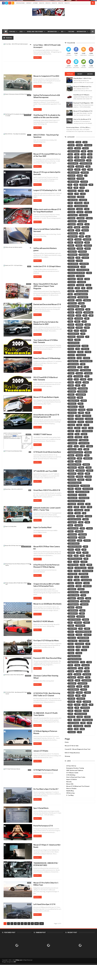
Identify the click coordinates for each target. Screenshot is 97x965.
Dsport (71, 309)
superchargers (84, 641)
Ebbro (77, 321)
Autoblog (71, 218)
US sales (28, 751)
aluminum (83, 200)
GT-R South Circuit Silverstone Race (47, 452)
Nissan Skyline (84, 498)
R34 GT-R (67, 3)
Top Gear (77, 674)
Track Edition (86, 680)
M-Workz (88, 452)
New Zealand (85, 485)
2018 (90, 157)
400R (90, 169)
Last (41, 923)
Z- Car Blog (69, 795)
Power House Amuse (75, 546)
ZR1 (80, 732)
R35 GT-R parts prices (75, 558)
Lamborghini (72, 443)
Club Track (81, 276)
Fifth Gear (85, 349)
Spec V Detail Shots (40, 808)
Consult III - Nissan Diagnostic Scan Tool (77, 749)
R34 (30, 358)
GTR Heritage (83, 388)
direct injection (83, 297)
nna (70, 507)
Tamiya (71, 653)
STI (81, 628)
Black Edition (73, 236)
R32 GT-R (54, 3)
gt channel (89, 373)
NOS (83, 507)
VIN (91, 704)
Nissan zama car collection (76, 501)
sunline (71, 634)
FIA (78, 349)
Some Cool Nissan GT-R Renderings (46, 358)
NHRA (71, 488)
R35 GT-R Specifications (72, 752)
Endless (79, 327)
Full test (87, 358)
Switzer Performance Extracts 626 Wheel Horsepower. (46, 96)
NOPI (76, 507)
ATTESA (71, 209)
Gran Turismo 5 (73, 370)
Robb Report (83, 574)
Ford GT (71, 355)
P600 (81, 522)
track (78, 680)
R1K (79, 552)
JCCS (86, 425)
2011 (70, 154)
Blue (88, 236)
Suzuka (71, 647)
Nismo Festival (88, 488)
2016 (77, 157)
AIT (77, 194)
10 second (88, 145)
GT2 (70, 379)
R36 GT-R (80, 3)
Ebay (70, 321)
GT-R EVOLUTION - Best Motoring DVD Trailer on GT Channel (46, 694)
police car (72, 540)
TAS (83, 662)
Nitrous (81, 504)
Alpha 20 (81, 197)
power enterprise (74, 543)
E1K (85, 315)
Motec (89, 467)
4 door (77, 169)
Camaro (71, 260)
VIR (77, 707)
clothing (71, 276)
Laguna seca (84, 440)
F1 (87, 336)
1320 (70, 148)
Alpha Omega (73, 200)
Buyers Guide (24, 3)
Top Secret (87, 674)
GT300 (83, 379)
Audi (87, 209)
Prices (71, 549)
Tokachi (29, 284)
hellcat (84, 400)
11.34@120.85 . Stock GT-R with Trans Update (45, 714)
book (70, 242)
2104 (89, 160)
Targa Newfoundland (25, 209)
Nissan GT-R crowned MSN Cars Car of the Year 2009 (47, 155)
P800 (87, 522)
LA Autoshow (73, 440)
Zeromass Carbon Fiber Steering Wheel (45, 677)
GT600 (86, 382)
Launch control (84, 443)
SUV (88, 644)
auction (80, 209)
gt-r (29, 770)
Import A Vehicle (71, 779)
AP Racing (79, 203)
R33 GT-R (61, 3)
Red (70, 571)
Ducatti (71, 312)
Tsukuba (71, 686)
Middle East (28, 322)
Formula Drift (81, 355)
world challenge (73, 723)
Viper (70, 707)
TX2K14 (88, 692)
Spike (82, 613)
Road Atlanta (72, 574)
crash (29, 304)
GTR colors (72, 388)
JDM (70, 428)
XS (70, 726)
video (29, 135)
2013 (83, 154)
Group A (79, 373)
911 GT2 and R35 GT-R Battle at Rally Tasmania (45, 378)
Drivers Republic (73, 306)
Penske (90, 528)
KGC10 (84, 434)
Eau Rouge (79, 318)
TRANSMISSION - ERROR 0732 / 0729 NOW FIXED (45, 864)
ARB (87, 203)
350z (88, 166)
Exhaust (81, 336)
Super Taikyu (72, 641)
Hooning (82, 409)
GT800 (71, 385)
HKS (82, 406)
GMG (83, 364)
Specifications (33, 3)
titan (87, 668)
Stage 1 (87, 622)
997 (76, 187)
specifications (73, 610)
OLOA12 (71, 516)
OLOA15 (88, 516)
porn (80, 540)
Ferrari (71, 349)
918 (76, 184)
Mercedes (72, 458)
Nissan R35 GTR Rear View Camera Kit (46, 547)
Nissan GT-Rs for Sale (71, 745)
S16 (70, 580)
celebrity (71, 270)
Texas (77, 665)
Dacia (89, 288)
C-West (71, 257)
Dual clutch (80, 309)
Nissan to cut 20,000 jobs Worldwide (47, 604)
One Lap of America (74, 519)
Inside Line (28, 507)
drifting (82, 303)
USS (70, 704)
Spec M (71, 607)
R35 (61, 31)
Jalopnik (71, 425)
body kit (78, 239)
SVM (78, 647)
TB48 (89, 662)
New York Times (73, 485)
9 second (84, 181)
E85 (91, 315)
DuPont (71, 315)
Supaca (79, 634)
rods (77, 577)
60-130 (80, 175)
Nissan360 (72, 504)
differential (72, 297)
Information (50, 31)
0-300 (78, 142)
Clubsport (72, 279)
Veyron (77, 704)
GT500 (71, 382)
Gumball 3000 (81, 394)
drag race (87, 300)
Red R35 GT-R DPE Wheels (43, 621)
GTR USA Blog (70, 775)
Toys (88, 677)
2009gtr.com (18, 960)
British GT (88, 245)
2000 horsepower (74, 151)
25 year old (80, 166)
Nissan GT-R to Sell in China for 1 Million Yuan (45, 884)
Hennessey (72, 403)
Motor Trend (80, 470)
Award (80, 224)
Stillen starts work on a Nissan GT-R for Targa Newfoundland (47, 210)
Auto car (88, 212)
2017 (83, 157)
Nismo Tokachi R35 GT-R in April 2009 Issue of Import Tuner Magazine (45, 286)
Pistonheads (72, 537)
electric (71, 327)
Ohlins (78, 513)
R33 (76, 555)
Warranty (71, 717)
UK (30, 154)
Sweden (86, 647)
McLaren (79, 455)
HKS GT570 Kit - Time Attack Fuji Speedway (45, 136)
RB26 (89, 565)
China (29, 882)
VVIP (70, 714)
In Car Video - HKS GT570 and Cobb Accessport (47, 46)
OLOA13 (80, 516)
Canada (80, 260)
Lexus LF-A (72, 449)
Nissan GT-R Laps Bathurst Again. (46, 397)
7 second (71, 178)
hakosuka (72, 397)
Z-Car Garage (78, 726)
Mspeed (71, 476)
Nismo (78, 488)
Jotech (77, 428)
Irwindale (89, 422)
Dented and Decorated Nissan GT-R (47, 304)
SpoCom (71, 616)
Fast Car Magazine (74, 346)
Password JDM (73, 528)
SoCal (88, 598)
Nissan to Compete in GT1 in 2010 (46, 76)
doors (79, 300)
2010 (90, 151)
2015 (19, 31)
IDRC (78, 416)
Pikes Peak (83, 534)
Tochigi (71, 671)
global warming (73, 364)
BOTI (87, 242)
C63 (78, 257)
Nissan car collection (82, 492)
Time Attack (72, 668)
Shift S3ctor (85, 592)
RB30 (70, 568)
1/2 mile (71, 145)
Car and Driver (73, 263)
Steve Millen (72, 628)
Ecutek (71, 324)
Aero (70, 194)
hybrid (71, 416)
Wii (70, 720)
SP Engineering (73, 604)
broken (80, 248)
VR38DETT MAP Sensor (42, 434)
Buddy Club (72, 251)
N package (72, 479)
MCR (87, 455)
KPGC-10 (78, 437)
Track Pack (72, 683)
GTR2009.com (82, 391)
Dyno (78, 315)
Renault (77, 571)
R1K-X (86, 552)
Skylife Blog (70, 790)
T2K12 (84, 650)
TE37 (70, 665)
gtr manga (72, 391)
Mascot (71, 455)
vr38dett (28, 434)
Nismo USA (69, 784)
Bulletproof (83, 251)
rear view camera (26, 546)
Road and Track (88, 571)
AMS (70, 203)
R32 (30, 490)
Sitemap (48, 3)
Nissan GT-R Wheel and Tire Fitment (78, 786)
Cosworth (80, 285)
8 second (80, 178)
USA (79, 701)
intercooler (72, 422)
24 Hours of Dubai (86, 163)
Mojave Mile (72, 467)
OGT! (70, 513)
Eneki (87, 327)
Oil (84, 513)
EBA (87, 318)
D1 (83, 288)
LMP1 (86, 449)
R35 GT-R (74, 3)
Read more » (37, 57)
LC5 (83, 446)
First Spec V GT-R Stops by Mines (46, 640)
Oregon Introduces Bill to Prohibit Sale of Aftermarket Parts (46, 585)
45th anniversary (73, 172)
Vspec (86, 710)
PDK (82, 528)
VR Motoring (70, 793)
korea (70, 437)
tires (81, 668)
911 (70, 184)
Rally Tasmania (27, 340)
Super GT (87, 634)
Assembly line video (81, 206)
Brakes (71, 245)
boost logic (79, 242)
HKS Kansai (72, 409)
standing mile (80, 625)
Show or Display (73, 595)
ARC (70, 206)
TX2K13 (80, 692)
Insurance (89, 419)
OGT (87, 510)
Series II (81, 589)
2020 (70, 160)
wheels (29, 471)
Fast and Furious (74, 343)
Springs (86, 619)
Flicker (81, 352)
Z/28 (70, 729)
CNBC (80, 279)
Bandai (77, 227)
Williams (77, 720)
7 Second (69, 31)
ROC (70, 577)
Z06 (77, 729)
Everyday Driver (73, 333)
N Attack (88, 476)
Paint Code (79, 525)
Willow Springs (88, 720)
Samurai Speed (87, 580)
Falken (78, 339)
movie (81, 473)
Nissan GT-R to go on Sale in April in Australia (46, 173)
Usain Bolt (87, 701)
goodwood (72, 367)
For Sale (11, 31)
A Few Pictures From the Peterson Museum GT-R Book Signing (46, 566)
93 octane (83, 184)
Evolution (72, 336)
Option (86, 519)
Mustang (80, 476)
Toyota (81, 677)
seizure (71, 586)
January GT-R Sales (40, 751)
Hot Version (72, 412)
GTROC (71, 394)
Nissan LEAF (72, 498)
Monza (81, 467)
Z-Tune (88, 726)
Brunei (88, 248)
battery (71, 230)
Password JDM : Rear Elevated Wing (47, 658)
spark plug (85, 604)
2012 (77, 154)
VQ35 (70, 710)
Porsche (87, 540)
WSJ (90, 723)
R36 (86, 558)
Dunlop (79, 312)
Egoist (88, 324)
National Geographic (74, 482)
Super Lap (72, 637)
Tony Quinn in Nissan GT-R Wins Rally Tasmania (45, 341)
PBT (15, 962)
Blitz (82, 236)
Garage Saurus (73, 361)
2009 (84, 151)
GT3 (77, 379)
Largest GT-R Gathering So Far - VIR (47, 190)
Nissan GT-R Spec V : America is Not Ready (46, 846)
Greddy (71, 373)
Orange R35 (72, 522)
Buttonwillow (72, 254)
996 (70, 187)
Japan (79, 425)
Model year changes (74, 464)
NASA (89, 479)
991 (91, 184)
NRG (90, 507)
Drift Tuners (72, 303)
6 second (71, 175)
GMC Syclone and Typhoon (74, 770)
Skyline (81, 598)
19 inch (86, 148)
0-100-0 (71, 142)
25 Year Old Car (71, 766)
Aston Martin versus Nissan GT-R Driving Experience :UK (46, 416)
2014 (90, 154)
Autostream (83, 221)
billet (82, 233)
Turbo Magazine (73, 689)
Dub (88, 309)
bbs (78, 230)
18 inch (78, 148)
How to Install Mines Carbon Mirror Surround (47, 230)
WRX (83, 723)
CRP (77, 288)
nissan (29, 604)
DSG (83, 306)
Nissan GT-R (72, 495)
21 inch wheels (80, 160)
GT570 (78, 382)
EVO (83, 333)
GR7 (86, 367)
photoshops (72, 534)
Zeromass (28, 675)
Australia (28, 172)
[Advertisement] (48, 22)
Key (77, 434)
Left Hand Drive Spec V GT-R (44, 904)
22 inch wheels (73, 163)
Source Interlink (73, 601)
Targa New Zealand (74, 656)
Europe (84, 330)
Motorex (90, 470)
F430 (70, 339)
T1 (78, 650)
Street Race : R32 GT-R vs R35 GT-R (46, 490)
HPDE (81, 412)
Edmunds (79, 324)
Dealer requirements (81, 294)
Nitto (88, 504)
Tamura (79, 653)
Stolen (71, 631)
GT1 (87, 376)
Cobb (87, 279)
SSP (70, 622)
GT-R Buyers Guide (72, 772)
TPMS (70, 680)
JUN (78, 431)
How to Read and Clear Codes (75, 777)
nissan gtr (83, 495)
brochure (71, 248)
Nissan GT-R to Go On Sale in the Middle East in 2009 (45, 323)
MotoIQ (71, 470)
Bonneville (87, 239)
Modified (86, 464)
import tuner (87, 416)
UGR (78, 695)
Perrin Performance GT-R (43, 826)
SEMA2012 (72, 589)
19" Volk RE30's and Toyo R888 (45, 471)
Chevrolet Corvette (83, 270)
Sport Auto (81, 616)
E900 (70, 318)
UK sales (71, 698)
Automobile (72, 221)
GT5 (90, 379)
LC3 (70, 446)
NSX (70, 510)
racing (29, 76)
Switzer (71, 650)
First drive (72, 352)
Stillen (87, 628)
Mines (71, 461)
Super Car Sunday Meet (42, 527)
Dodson (71, 300)
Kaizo (70, 434)
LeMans (90, 446)
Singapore (72, 598)
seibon (87, 583)
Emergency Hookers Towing (75, 768)
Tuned (79, 686)
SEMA (29, 584)
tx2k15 (71, 695)
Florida (88, 352)
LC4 (76, 446)
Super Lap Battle (83, 637)
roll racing (85, 577)
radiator (84, 561)
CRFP (70, 288)
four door (71, 358)
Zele (83, 729)
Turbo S (84, 689)
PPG (86, 546)
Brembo (79, 245)
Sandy (71, 583)
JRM (84, 428)
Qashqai (71, 552)
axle (70, 227)
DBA (70, 294)
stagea (71, 625)
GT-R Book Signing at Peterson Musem (45, 732)
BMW (70, 239)
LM (80, 449)
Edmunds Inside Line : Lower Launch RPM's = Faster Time (47, 509)
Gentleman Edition (86, 361)
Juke (91, 428)
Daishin (71, 291)
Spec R (79, 607)
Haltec (80, 397)
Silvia (83, 595)
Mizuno (79, 461)
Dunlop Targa (88, 312)
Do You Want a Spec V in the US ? (45, 789)
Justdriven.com (87, 431)
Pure (78, 549)
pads (70, 525)
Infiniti (71, 419)
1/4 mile (80, 145)
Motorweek (72, 473)
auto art (80, 212)
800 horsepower (73, 181)
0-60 (85, 142)
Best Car (85, 230)
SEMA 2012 (88, 586)
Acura (81, 190)
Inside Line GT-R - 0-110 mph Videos (47, 266)
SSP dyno (78, 622)
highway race (73, 406)
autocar (90, 218)
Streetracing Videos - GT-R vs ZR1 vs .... (78, 127)
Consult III (72, 282)
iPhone (81, 422)
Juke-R (71, 431)
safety (77, 580)
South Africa (85, 601)
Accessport (72, 190)
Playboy (82, 537)
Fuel (79, 358)
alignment (72, 197)
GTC (78, 385)
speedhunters (73, 613)
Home (17, 3)
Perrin (71, 531)
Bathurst (85, 227)
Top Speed (72, 677)
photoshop (80, 531)
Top (70, 674)
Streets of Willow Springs (84, 631)
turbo (29, 95)
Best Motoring (73, 233)
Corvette (71, 285)
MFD (80, 458)
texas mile (86, 665)
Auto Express (73, 215)
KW (86, 437)
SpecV (29, 640)
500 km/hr (85, 172)
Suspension (80, 644)
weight (80, 717)
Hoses (90, 409)
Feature (85, 346)
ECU (84, 321)
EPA (70, 330)
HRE (88, 412)
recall (91, 568)
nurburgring (79, 510)
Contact (42, 3)
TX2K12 (71, 692)
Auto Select (84, 215)
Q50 (84, 549)
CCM (83, 267)
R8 (70, 561)
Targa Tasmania (27, 377)
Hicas (80, 403)
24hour (71, 166)
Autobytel (81, 218)
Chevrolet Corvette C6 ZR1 (76, 273)
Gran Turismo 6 (86, 370)
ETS (77, 330)
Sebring (79, 583)
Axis (87, 224)
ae (87, 190)
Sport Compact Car (74, 619)
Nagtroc (81, 479)
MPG (88, 473)
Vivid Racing (28, 115)
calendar (85, 257)
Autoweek (72, 224)
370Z (70, 169)
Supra (71, 644)
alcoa (83, 194)
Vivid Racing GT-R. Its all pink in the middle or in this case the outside (46, 116)
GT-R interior (78, 376)
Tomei (87, 671)
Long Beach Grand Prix (75, 452)
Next (36, 923)
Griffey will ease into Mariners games (45, 249)
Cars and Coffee (73, 267)
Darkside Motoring (82, 291)
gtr (84, 385)
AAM (82, 187)
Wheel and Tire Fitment (34, 31)
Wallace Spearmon (81, 714)
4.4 (84, 169)
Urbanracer (81, 698)
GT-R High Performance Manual (45, 770)
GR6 (30, 713)
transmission (27, 863)
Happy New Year (73, 400)
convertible (82, 282)
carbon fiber (27, 658)
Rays (83, 565)
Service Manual (73, 592)
